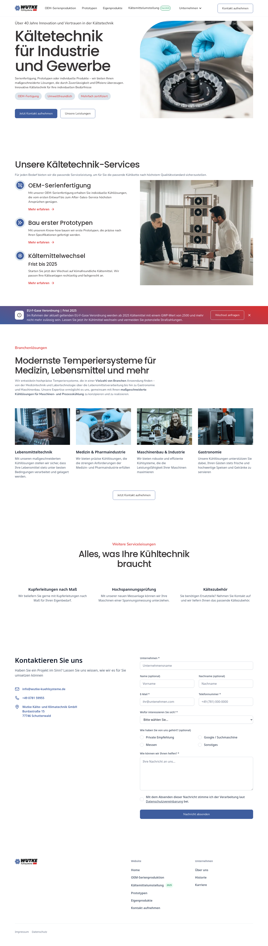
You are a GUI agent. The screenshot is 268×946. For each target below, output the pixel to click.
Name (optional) (150, 676)
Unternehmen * (149, 658)
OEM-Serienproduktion (60, 8)
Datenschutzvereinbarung (164, 801)
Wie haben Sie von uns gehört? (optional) (165, 730)
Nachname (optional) (212, 676)
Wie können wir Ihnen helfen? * (159, 753)
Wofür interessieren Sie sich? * (159, 712)
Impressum (22, 932)
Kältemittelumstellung (143, 8)
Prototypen (89, 8)
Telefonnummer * (210, 694)
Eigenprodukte (112, 8)
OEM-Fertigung (28, 96)
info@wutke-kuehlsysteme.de (43, 689)
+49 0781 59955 (33, 698)
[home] (26, 8)
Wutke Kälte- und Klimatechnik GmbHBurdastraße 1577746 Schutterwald (49, 711)
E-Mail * (145, 694)
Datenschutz (39, 932)
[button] (190, 8)
